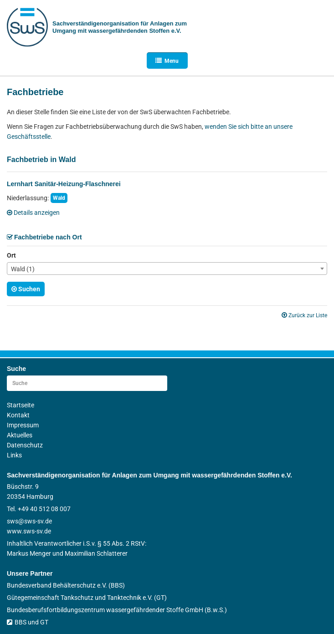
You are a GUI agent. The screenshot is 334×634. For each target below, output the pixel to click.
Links (14, 455)
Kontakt (18, 415)
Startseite (20, 405)
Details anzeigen (33, 212)
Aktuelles (19, 435)
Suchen (25, 289)
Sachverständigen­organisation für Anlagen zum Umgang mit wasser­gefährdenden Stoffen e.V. (119, 27)
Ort (11, 255)
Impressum (23, 425)
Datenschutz (25, 445)
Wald (59, 198)
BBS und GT (27, 622)
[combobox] (167, 268)
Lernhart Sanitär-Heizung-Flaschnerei (64, 184)
